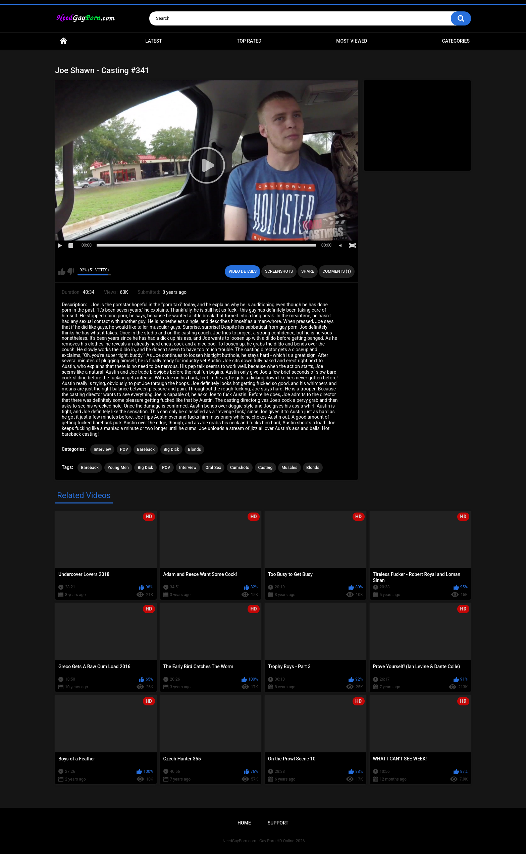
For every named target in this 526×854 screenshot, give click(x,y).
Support (278, 822)
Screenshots (279, 271)
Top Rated (249, 41)
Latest (153, 41)
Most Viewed (351, 41)
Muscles (289, 467)
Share (307, 271)
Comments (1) (336, 271)
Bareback (146, 449)
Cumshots (239, 467)
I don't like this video (70, 271)
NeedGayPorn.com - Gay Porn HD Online (259, 841)
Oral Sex (213, 467)
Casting (265, 467)
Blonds (194, 449)
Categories (456, 41)
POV (124, 449)
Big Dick (171, 449)
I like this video (61, 271)
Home (63, 41)
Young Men (118, 467)
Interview (102, 449)
